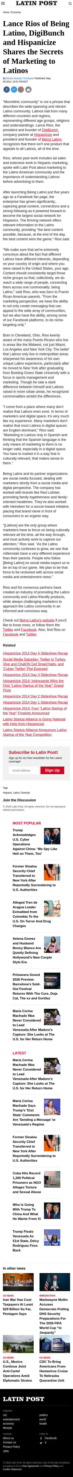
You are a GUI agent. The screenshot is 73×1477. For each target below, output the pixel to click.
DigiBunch (50, 130)
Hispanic (7, 792)
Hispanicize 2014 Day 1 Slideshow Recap (35, 702)
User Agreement (30, 1466)
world (43, 1419)
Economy (16, 12)
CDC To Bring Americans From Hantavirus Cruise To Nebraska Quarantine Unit (54, 1371)
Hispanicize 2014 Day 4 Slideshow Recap (35, 653)
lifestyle (7, 1427)
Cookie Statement (12, 1469)
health (43, 1423)
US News (8, 1295)
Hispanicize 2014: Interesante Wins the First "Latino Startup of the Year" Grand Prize (33, 685)
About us (8, 1438)
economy (8, 1423)
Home (6, 12)
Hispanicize (43, 135)
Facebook (28, 630)
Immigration (47, 1295)
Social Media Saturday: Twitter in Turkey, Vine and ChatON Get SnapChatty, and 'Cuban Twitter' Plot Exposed (34, 664)
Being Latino (51, 139)
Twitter (8, 630)
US (5, 1415)
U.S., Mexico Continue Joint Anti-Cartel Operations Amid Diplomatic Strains (17, 1371)
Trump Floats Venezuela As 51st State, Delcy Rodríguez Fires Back (26, 1241)
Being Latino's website (37, 620)
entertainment (11, 1419)
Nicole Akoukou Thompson (20, 78)
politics (44, 1415)
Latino (16, 792)
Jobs (6, 1451)
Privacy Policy (11, 1446)
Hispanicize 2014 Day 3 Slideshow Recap (35, 675)
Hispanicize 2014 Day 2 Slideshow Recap (35, 696)
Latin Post (36, 3)
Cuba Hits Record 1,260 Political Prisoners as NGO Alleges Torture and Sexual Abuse (27, 1182)
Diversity (25, 792)
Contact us (9, 1442)
